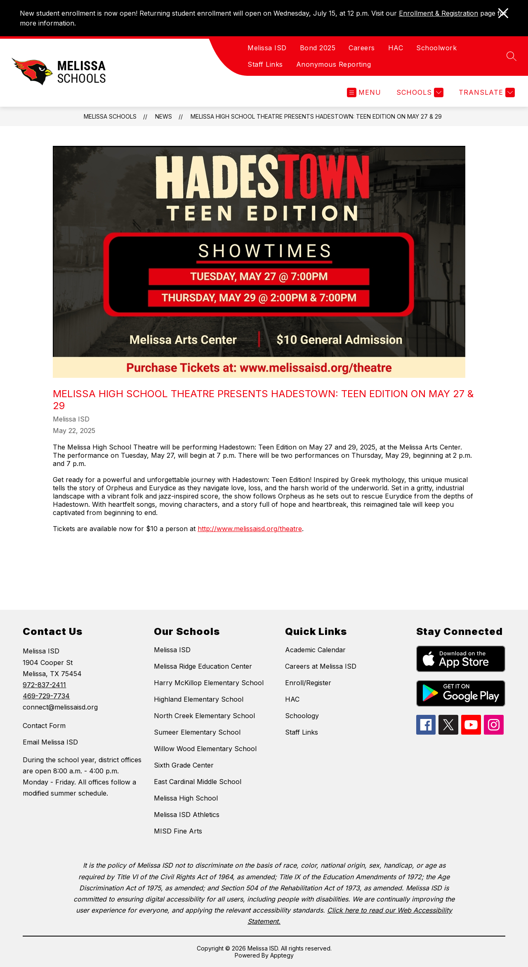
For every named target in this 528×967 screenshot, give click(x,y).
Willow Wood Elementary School (205, 749)
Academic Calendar (315, 650)
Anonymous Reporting (333, 64)
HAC (395, 48)
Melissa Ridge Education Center (203, 666)
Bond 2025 (318, 48)
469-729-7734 (46, 696)
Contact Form (44, 725)
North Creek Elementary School (204, 716)
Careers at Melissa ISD (320, 666)
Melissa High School (186, 798)
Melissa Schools (110, 116)
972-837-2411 (44, 685)
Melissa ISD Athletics (186, 814)
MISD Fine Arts (178, 831)
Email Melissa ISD (50, 742)
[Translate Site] (486, 92)
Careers (362, 48)
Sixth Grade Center (184, 765)
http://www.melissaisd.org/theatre (250, 528)
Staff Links (265, 64)
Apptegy (282, 955)
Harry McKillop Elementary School (209, 683)
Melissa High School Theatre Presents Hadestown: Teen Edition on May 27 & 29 (316, 116)
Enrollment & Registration (438, 13)
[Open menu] (364, 92)
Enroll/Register (308, 683)
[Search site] (511, 56)
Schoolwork (436, 48)
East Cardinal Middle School (197, 781)
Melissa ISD (267, 48)
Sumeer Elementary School (197, 732)
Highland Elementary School (198, 699)
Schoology (302, 716)
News (163, 116)
